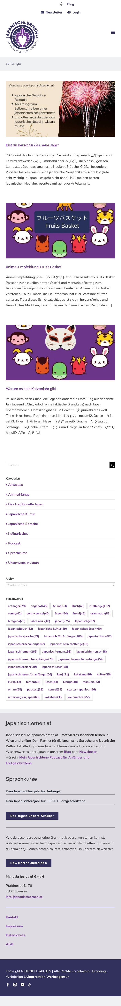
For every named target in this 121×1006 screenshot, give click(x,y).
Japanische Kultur (21, 514)
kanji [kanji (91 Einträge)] (63, 674)
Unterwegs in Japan (23, 562)
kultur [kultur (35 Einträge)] (104, 674)
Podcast (14, 543)
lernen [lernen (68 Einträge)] (33, 682)
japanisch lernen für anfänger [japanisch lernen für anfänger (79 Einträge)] (31, 659)
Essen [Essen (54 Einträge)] (61, 613)
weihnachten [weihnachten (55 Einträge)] (79, 697)
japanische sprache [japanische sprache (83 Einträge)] (23, 636)
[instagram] (15, 984)
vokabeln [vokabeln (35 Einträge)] (54, 697)
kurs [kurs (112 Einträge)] (14, 682)
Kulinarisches (18, 533)
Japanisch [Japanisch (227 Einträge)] (85, 621)
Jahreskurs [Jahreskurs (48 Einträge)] (40, 621)
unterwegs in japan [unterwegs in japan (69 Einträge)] (24, 697)
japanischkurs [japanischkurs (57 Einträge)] (100, 636)
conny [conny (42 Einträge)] (15, 613)
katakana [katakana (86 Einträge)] (83, 674)
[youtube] (22, 984)
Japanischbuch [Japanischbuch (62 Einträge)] (20, 629)
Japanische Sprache (23, 524)
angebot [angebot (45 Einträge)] (39, 606)
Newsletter (88, 752)
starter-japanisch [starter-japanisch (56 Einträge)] (81, 689)
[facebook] (7, 984)
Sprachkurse (17, 553)
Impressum (14, 926)
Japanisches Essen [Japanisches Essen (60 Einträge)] (87, 629)
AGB (9, 944)
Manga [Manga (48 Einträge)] (70, 682)
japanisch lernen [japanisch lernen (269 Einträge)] (22, 651)
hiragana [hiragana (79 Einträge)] (16, 621)
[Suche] (112, 465)
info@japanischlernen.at (24, 897)
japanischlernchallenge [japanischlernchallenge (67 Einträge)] (26, 644)
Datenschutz (15, 935)
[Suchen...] (58, 465)
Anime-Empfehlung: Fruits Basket (34, 267)
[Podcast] (29, 984)
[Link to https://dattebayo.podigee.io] (61, 4)
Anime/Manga (18, 494)
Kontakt (12, 917)
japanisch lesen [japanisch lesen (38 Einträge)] (55, 667)
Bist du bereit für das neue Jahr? (32, 145)
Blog (70, 4)
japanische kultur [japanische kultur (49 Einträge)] (52, 629)
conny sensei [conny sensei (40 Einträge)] (38, 613)
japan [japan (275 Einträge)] (62, 621)
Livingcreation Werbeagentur (46, 977)
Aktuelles (15, 484)
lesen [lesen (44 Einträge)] (51, 682)
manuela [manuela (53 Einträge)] (91, 682)
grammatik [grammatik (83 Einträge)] (100, 613)
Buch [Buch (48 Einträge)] (78, 606)
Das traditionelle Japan (25, 504)
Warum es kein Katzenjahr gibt (31, 389)
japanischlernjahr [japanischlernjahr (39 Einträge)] (22, 667)
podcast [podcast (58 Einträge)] (35, 689)
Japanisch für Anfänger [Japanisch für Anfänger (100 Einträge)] (63, 636)
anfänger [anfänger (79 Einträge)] (17, 606)
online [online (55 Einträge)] (15, 689)
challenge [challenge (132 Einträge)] (99, 606)
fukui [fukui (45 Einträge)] (79, 613)
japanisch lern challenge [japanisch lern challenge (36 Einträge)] (69, 644)
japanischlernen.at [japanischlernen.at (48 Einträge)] (91, 651)
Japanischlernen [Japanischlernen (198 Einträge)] (56, 651)
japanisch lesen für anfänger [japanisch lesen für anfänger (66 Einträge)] (30, 674)
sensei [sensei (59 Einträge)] (55, 689)
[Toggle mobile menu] (113, 32)
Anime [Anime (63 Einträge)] (60, 606)
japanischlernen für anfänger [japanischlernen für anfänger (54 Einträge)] (81, 659)
